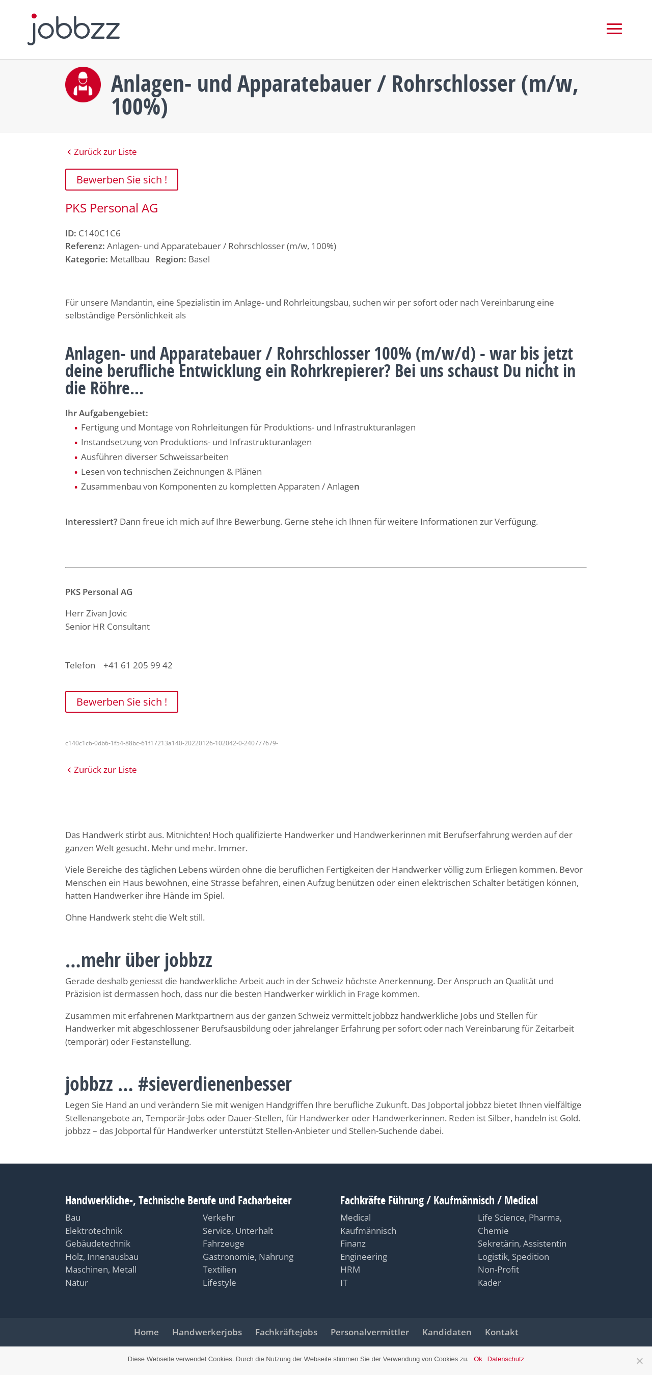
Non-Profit (498, 1269)
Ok (478, 1359)
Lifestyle (219, 1282)
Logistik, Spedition (513, 1256)
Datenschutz (505, 1359)
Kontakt (502, 1332)
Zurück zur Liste (105, 151)
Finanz (353, 1243)
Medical (355, 1217)
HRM (350, 1269)
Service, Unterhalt (238, 1230)
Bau (72, 1217)
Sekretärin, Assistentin (522, 1243)
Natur (76, 1282)
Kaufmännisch (368, 1230)
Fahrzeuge (223, 1243)
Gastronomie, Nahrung (248, 1256)
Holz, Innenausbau (102, 1256)
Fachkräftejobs (286, 1332)
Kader (489, 1282)
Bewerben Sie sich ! (121, 179)
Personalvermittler (370, 1332)
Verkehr (219, 1217)
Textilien (219, 1269)
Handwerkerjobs (207, 1332)
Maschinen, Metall (101, 1269)
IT (343, 1282)
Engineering (363, 1256)
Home (146, 1332)
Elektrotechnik (93, 1230)
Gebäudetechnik (97, 1243)
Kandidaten (447, 1332)
